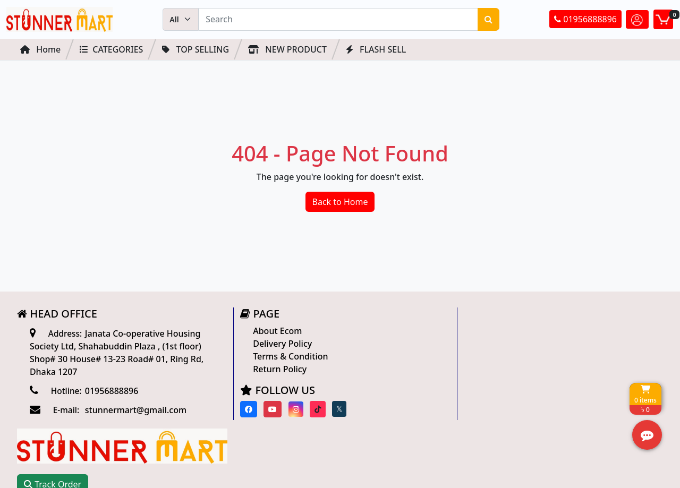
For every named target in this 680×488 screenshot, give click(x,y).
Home (40, 49)
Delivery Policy (278, 343)
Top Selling (195, 49)
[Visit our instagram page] (292, 409)
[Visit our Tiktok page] (314, 409)
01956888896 (585, 19)
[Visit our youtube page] (269, 409)
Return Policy (276, 369)
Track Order (492, 363)
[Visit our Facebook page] (244, 409)
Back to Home (340, 202)
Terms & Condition (286, 356)
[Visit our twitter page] (335, 409)
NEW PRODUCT (287, 49)
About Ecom (273, 331)
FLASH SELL (376, 49)
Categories (111, 49)
